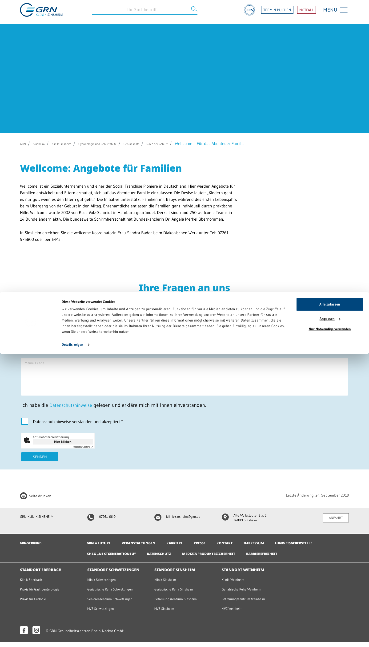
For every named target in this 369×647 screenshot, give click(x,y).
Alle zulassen (329, 597)
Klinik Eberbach (33, 584)
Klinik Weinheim (235, 584)
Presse (210, 547)
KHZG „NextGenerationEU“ (114, 558)
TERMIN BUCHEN (277, 11)
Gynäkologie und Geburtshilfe (120, 143)
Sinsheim (43, 143)
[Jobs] (249, 11)
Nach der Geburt (199, 143)
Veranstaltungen (144, 547)
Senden (40, 464)
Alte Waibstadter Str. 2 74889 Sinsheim (247, 526)
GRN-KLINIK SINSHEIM (39, 524)
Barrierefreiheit (281, 558)
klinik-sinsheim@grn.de (180, 524)
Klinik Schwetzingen (103, 584)
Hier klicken (63, 449)
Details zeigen (72, 637)
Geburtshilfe (165, 143)
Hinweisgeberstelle (313, 547)
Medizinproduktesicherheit (222, 558)
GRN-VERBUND (33, 547)
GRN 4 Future (100, 547)
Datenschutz (167, 558)
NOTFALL (306, 11)
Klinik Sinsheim (72, 143)
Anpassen (330, 612)
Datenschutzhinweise (72, 412)
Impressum (269, 547)
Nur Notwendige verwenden (330, 622)
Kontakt (238, 547)
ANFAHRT (334, 525)
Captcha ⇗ (83, 453)
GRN (24, 143)
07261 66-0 (103, 524)
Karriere (183, 547)
